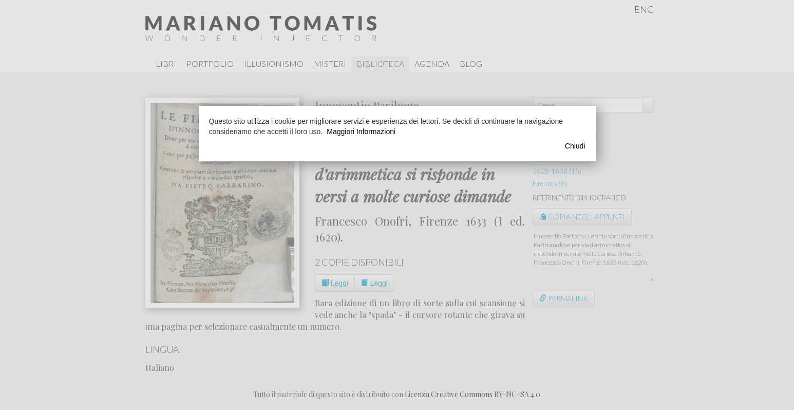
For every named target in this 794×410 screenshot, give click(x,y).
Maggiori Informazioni (361, 131)
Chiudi (575, 146)
